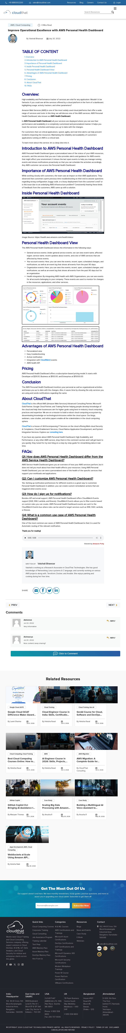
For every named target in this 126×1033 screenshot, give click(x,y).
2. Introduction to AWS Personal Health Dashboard (45, 60)
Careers (90, 2)
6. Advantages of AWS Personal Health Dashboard (45, 73)
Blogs (79, 927)
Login (117, 2)
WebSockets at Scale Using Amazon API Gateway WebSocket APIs (21, 857)
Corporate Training (40, 930)
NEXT (113, 605)
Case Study (81, 934)
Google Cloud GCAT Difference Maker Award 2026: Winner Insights (21, 715)
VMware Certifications (64, 983)
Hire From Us (37, 959)
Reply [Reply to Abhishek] (112, 621)
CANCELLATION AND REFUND (63, 1030)
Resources (71, 2)
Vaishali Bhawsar (36, 38)
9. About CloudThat (32, 82)
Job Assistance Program (42, 937)
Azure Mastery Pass (40, 951)
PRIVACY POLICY (87, 1027)
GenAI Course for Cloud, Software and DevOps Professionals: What (90, 715)
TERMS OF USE (102, 1027)
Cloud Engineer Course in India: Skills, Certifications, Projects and (56, 715)
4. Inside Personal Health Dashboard (39, 66)
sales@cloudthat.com (108, 944)
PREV (12, 605)
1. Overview (29, 57)
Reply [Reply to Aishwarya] (112, 638)
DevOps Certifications (64, 943)
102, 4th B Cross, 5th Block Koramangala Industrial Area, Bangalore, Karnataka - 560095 (109, 932)
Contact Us (102, 2)
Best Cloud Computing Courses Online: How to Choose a (20, 761)
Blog (81, 2)
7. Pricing (28, 76)
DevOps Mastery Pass (41, 955)
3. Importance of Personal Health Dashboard (43, 63)
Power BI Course (62, 973)
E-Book (80, 937)
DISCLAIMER (114, 1027)
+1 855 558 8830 (71, 1014)
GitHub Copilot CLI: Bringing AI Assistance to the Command (21, 808)
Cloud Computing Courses (43, 927)
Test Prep (36, 944)
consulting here (56, 432)
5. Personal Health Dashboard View (39, 70)
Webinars (80, 941)
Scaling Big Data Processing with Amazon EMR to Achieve (55, 808)
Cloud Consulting (39, 934)
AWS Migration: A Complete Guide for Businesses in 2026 (87, 761)
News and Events (84, 930)
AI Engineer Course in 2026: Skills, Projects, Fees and (54, 761)
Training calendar (39, 941)
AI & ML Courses (61, 927)
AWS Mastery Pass (39, 948)
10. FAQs (28, 85)
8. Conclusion (30, 79)
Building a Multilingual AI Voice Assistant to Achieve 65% (90, 808)
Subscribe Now (81, 905)
